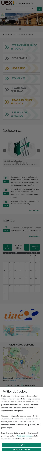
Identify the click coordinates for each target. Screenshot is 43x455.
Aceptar (21, 445)
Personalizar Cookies (21, 449)
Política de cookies (24, 436)
